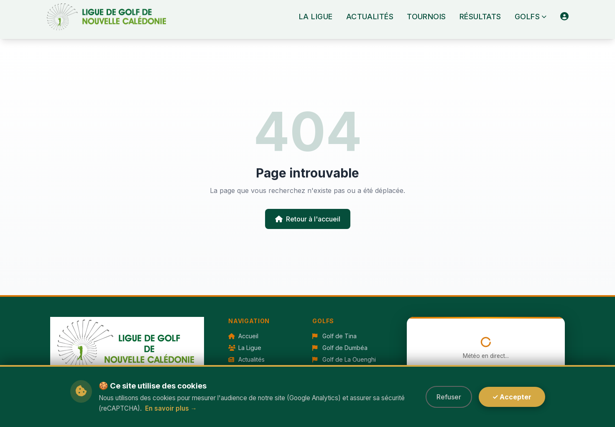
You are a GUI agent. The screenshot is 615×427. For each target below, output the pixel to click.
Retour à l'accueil (307, 219)
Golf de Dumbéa (339, 347)
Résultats (480, 16)
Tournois (426, 16)
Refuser (448, 397)
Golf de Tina (334, 336)
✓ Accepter (511, 397)
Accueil (243, 336)
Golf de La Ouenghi (344, 359)
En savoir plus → (171, 408)
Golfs (531, 16)
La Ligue (316, 16)
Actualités (370, 16)
